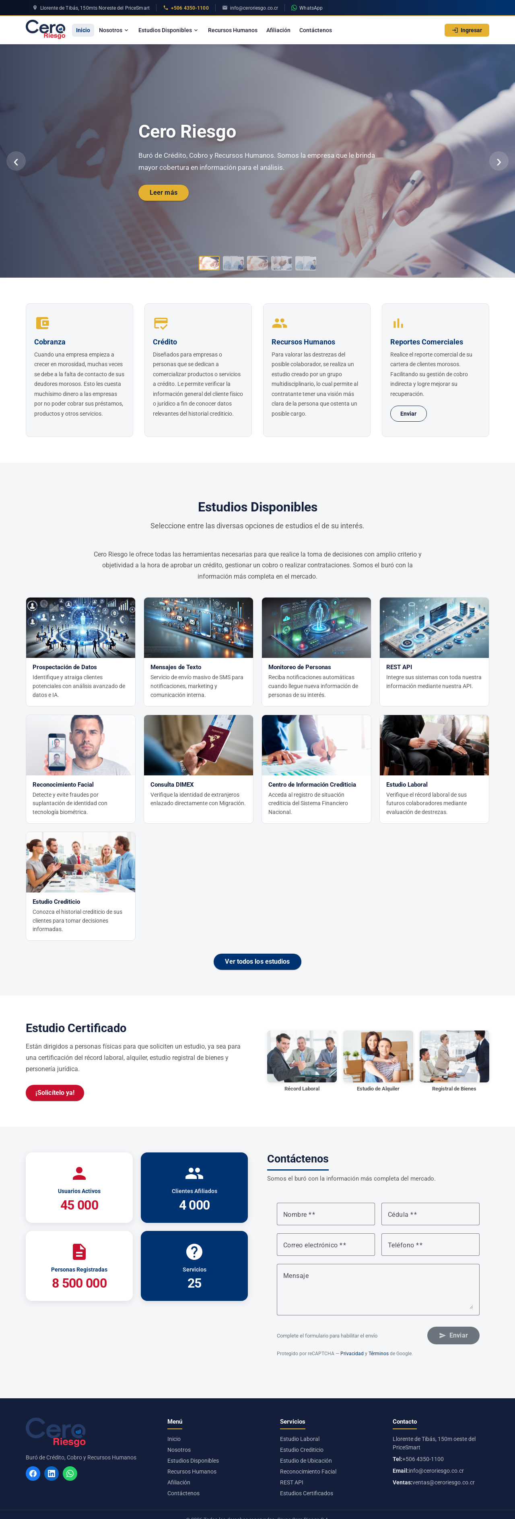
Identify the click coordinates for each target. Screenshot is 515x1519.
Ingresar (467, 30)
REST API (291, 1482)
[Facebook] (33, 1473)
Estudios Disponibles (168, 30)
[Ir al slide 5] (305, 263)
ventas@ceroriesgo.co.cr (443, 1482)
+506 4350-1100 (423, 1459)
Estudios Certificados (306, 1493)
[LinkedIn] (51, 1473)
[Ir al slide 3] (257, 263)
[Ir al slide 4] (281, 263)
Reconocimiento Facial (308, 1471)
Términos (379, 1353)
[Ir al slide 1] (209, 263)
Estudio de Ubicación (306, 1460)
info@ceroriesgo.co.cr (436, 1470)
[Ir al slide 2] (233, 263)
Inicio (83, 30)
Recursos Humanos (233, 30)
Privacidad (352, 1353)
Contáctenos (315, 30)
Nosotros (114, 30)
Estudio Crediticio (301, 1450)
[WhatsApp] (70, 1473)
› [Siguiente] (498, 161)
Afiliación (278, 30)
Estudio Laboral (299, 1439)
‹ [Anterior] (16, 161)
